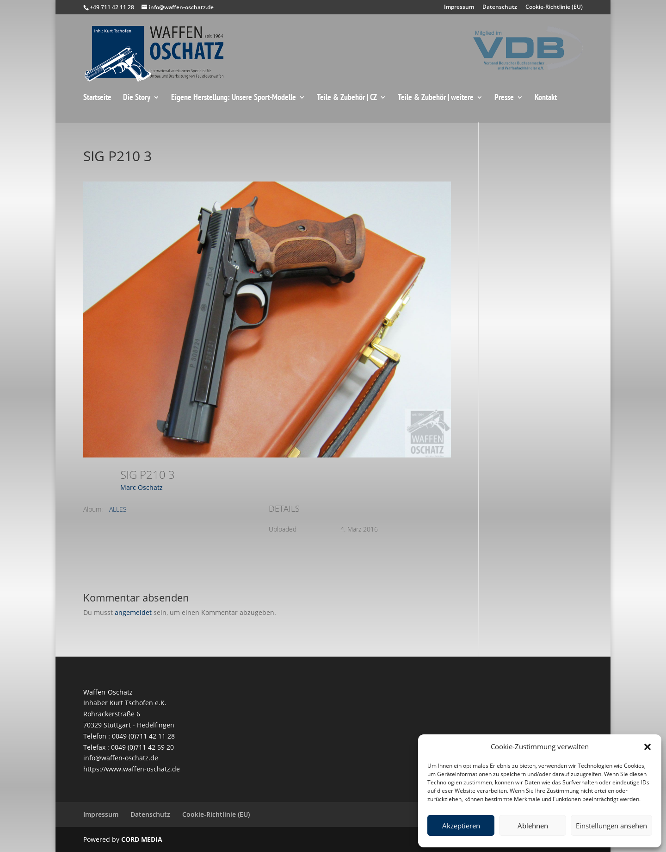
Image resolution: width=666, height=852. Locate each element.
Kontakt (546, 97)
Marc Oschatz (141, 487)
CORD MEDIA (141, 839)
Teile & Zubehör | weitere (436, 97)
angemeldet (133, 612)
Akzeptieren (461, 825)
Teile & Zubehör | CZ (347, 97)
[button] (647, 747)
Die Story (136, 97)
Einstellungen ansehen (611, 825)
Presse (504, 97)
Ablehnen (533, 825)
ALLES (118, 509)
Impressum (459, 7)
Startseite (97, 97)
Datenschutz (499, 7)
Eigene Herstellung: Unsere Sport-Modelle (233, 97)
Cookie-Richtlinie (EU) (554, 7)
